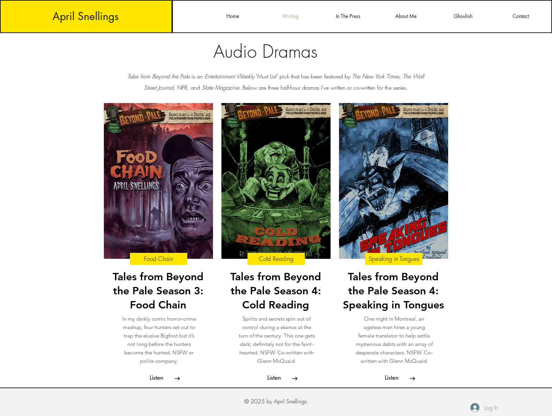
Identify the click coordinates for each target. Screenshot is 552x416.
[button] (156, 378)
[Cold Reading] (276, 259)
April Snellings (85, 16)
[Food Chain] (158, 259)
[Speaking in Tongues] (393, 259)
